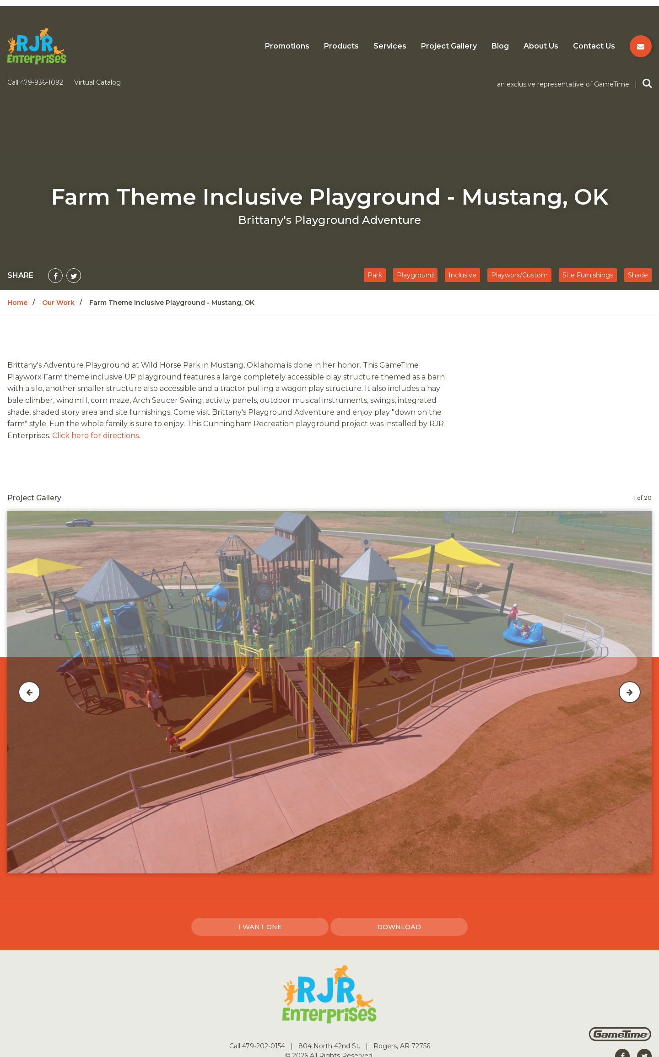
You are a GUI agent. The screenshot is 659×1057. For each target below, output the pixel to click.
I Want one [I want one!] (260, 854)
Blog (500, 46)
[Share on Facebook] (55, 202)
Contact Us (594, 46)
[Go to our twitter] (644, 983)
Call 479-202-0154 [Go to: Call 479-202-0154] (258, 973)
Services (389, 46)
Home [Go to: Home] (17, 229)
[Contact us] (641, 46)
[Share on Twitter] (73, 202)
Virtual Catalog (97, 9)
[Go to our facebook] (622, 983)
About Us (541, 46)
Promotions (287, 46)
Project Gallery (449, 46)
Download (399, 854)
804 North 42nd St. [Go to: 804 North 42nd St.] (330, 973)
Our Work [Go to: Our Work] (58, 229)
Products (341, 46)
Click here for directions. (96, 362)
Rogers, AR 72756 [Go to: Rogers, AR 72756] (401, 973)
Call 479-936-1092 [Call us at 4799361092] (36, 9)
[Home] (36, 45)
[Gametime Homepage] (620, 965)
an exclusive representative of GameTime (564, 11)
